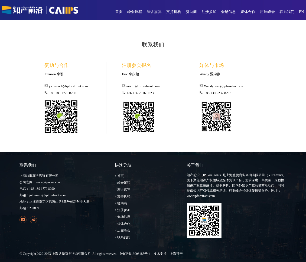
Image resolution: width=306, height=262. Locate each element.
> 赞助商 (121, 203)
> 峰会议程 (122, 182)
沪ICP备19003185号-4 (135, 254)
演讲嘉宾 (154, 12)
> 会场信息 (122, 216)
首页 (119, 12)
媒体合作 (248, 12)
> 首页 (119, 176)
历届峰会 (267, 12)
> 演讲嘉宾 (122, 189)
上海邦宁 (176, 254)
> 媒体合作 (122, 223)
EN (301, 12)
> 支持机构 (122, 196)
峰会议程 (134, 12)
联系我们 (287, 12)
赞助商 (191, 12)
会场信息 (228, 12)
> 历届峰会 (122, 230)
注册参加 (209, 12)
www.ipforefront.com (201, 196)
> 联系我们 (122, 237)
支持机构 (173, 12)
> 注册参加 (122, 210)
